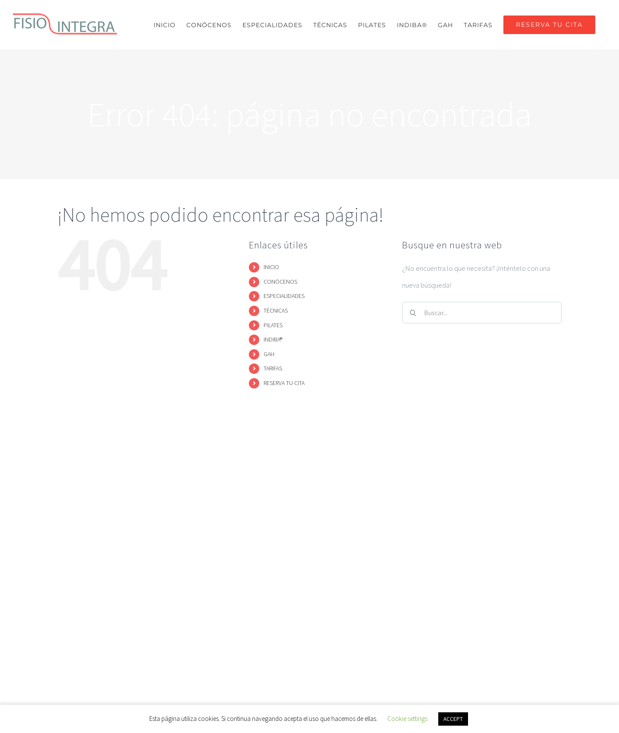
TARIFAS (273, 368)
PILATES (273, 325)
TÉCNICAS (276, 310)
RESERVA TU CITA (284, 383)
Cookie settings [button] (407, 718)
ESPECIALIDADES (284, 296)
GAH (269, 354)
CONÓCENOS (280, 281)
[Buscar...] (482, 312)
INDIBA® (273, 339)
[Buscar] (413, 312)
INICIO (271, 267)
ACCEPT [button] (453, 719)
